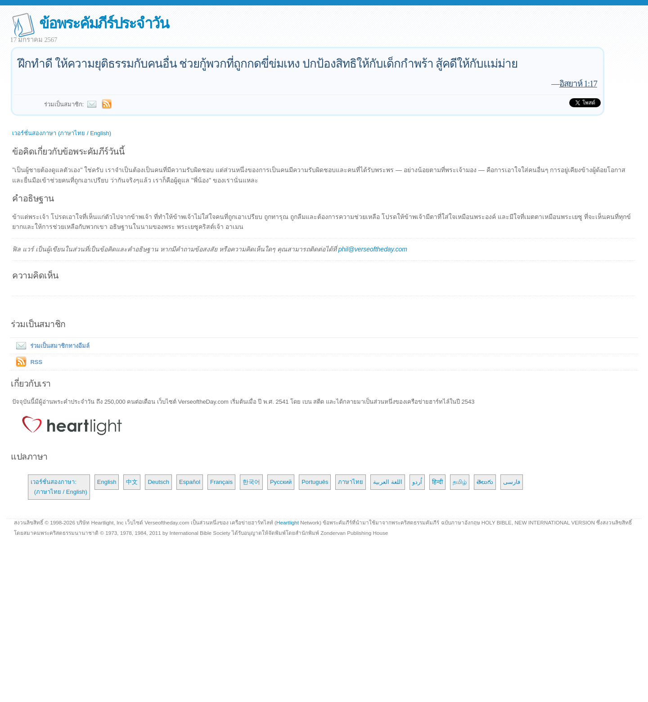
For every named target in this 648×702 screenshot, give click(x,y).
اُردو (417, 482)
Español (189, 482)
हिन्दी (437, 482)
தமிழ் (460, 482)
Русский (281, 482)
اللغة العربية (387, 482)
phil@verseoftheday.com (372, 249)
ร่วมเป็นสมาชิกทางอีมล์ (51, 345)
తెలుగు (485, 482)
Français (221, 482)
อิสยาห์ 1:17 (578, 83)
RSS (36, 362)
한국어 (251, 482)
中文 (132, 482)
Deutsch (158, 482)
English (107, 482)
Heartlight (287, 522)
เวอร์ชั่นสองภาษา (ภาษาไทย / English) (61, 133)
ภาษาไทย (350, 482)
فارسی (511, 482)
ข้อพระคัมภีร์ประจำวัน (103, 23)
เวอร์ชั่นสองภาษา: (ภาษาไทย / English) (59, 487)
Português (315, 482)
